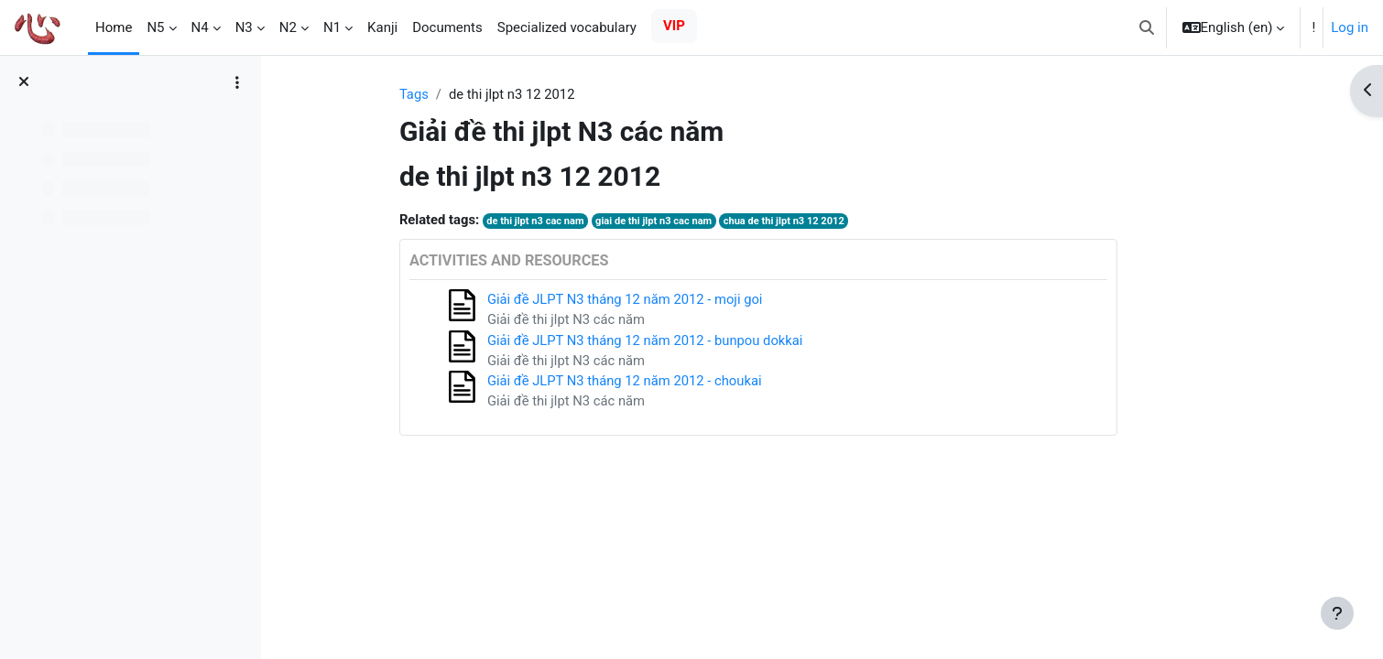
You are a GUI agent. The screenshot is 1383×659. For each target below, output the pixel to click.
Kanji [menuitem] (382, 27)
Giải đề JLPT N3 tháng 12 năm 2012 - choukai (676, 382)
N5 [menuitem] (155, 27)
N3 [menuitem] (244, 27)
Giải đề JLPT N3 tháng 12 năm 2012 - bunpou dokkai (697, 341)
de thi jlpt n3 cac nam (586, 222)
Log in (1349, 27)
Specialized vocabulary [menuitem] (567, 27)
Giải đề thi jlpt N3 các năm (617, 321)
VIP (674, 25)
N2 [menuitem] (288, 27)
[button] (1146, 27)
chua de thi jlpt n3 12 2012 (839, 222)
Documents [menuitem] (447, 27)
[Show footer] (1337, 613)
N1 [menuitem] (332, 27)
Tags (463, 94)
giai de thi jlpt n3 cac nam (707, 222)
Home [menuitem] (113, 27)
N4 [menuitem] (200, 27)
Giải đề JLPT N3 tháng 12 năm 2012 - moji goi (676, 300)
